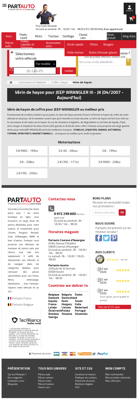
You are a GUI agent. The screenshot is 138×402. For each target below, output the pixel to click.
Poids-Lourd (23, 36)
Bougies (108, 44)
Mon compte (115, 368)
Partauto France (19, 298)
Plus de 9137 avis (109, 307)
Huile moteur (75, 52)
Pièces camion (45, 377)
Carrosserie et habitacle (32, 82)
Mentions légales (84, 384)
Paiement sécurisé (85, 381)
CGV (77, 387)
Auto (9, 36)
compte (129, 10)
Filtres (94, 44)
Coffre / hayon (59, 82)
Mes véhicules (113, 381)
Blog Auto (129, 36)
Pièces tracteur (46, 384)
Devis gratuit (111, 36)
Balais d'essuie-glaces (103, 52)
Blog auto (13, 384)
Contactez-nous (16, 381)
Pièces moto (44, 381)
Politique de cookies (86, 377)
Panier (133, 17)
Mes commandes (114, 374)
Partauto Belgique (21, 304)
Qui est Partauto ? (17, 374)
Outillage (68, 36)
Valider (69, 70)
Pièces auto (44, 374)
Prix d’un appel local (110, 29)
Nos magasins (15, 377)
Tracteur (53, 36)
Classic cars (83, 36)
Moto (38, 36)
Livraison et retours (85, 374)
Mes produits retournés (118, 377)
